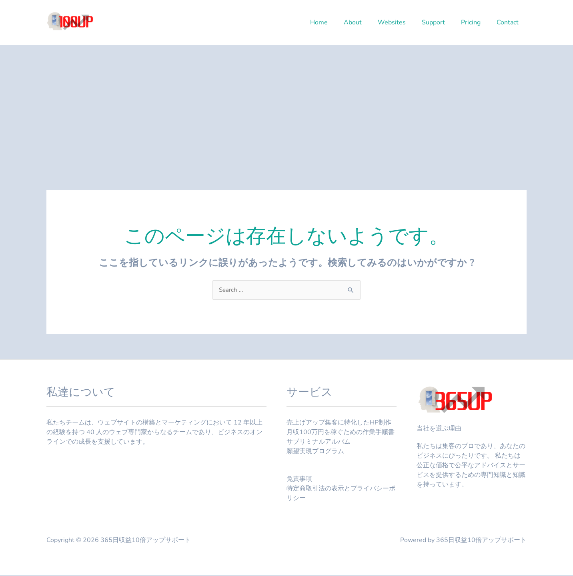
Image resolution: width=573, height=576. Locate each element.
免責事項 (299, 479)
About (367, 22)
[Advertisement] (286, 105)
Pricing (475, 22)
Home (336, 22)
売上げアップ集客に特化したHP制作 (338, 423)
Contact (509, 22)
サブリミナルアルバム (318, 442)
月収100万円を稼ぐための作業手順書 (340, 433)
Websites (403, 22)
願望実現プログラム (315, 452)
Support (441, 22)
